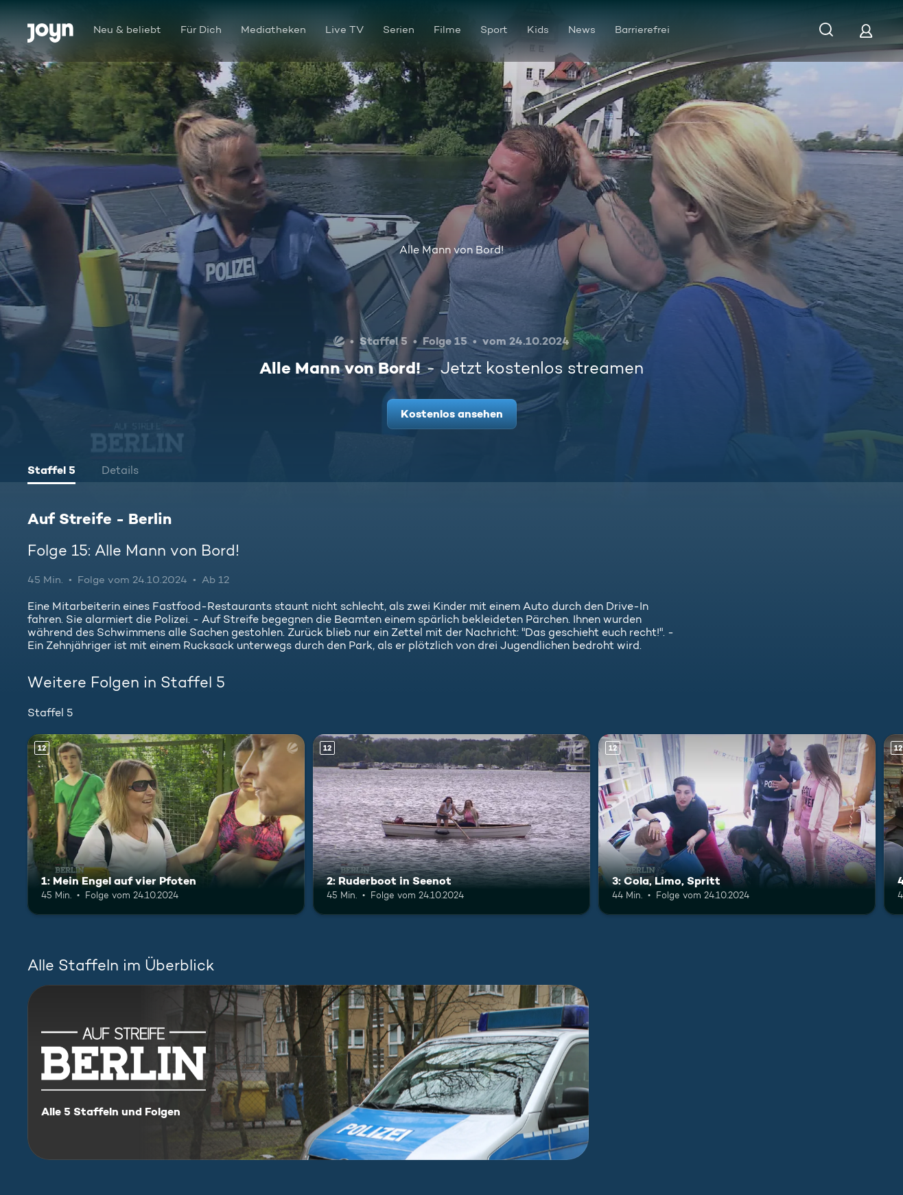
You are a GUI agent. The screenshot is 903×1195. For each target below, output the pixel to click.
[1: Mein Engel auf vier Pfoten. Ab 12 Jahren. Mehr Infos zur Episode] (166, 824)
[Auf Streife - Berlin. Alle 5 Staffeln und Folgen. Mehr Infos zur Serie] (308, 1072)
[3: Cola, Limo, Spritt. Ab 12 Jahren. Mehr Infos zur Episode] (737, 824)
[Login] (866, 31)
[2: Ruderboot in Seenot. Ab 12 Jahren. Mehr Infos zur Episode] (451, 824)
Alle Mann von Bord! (451, 249)
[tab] (51, 471)
